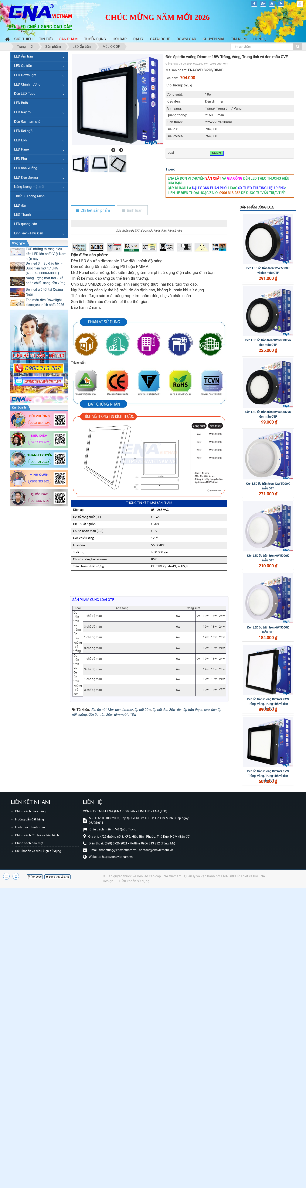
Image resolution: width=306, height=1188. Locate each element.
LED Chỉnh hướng (27, 84)
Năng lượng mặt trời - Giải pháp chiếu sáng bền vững (45, 280)
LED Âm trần (23, 56)
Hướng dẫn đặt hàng (29, 1053)
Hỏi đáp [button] (120, 39)
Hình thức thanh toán (30, 1061)
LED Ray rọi (22, 112)
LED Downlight (25, 75)
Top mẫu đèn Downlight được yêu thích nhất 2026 (45, 302)
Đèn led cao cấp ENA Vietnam (159, 1110)
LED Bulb (21, 103)
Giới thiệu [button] (23, 39)
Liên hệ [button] (259, 39)
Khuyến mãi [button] (213, 39)
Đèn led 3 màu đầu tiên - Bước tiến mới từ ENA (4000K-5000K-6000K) (44, 268)
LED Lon (20, 140)
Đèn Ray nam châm (29, 122)
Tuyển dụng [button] (95, 39)
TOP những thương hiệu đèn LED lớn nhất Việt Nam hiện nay (46, 254)
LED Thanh (22, 215)
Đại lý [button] (138, 39)
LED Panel (22, 149)
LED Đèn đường (26, 177)
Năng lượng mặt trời (29, 187)
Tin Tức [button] (46, 39)
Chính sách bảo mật (29, 1077)
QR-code (34, 1110)
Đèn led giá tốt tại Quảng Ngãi (44, 291)
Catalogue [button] (160, 39)
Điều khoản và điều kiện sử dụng (38, 1085)
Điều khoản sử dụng (134, 1115)
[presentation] (113, 150)
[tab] (93, 210)
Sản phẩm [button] (68, 39)
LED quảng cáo (25, 224)
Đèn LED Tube (24, 94)
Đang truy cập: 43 (57, 1110)
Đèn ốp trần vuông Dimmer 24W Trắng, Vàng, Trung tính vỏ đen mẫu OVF (268, 704)
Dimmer (216, 154)
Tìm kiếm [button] (239, 39)
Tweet (170, 169)
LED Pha (20, 159)
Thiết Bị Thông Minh (29, 196)
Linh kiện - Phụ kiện (28, 233)
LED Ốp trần (23, 66)
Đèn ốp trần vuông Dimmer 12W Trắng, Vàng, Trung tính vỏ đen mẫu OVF (268, 775)
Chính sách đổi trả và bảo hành (37, 1069)
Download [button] (186, 39)
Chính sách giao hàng (30, 1045)
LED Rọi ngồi (23, 131)
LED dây (20, 205)
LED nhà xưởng (25, 168)
